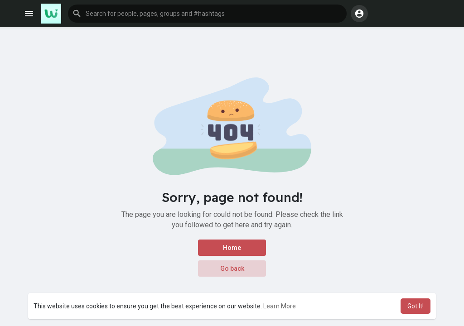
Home (232, 247)
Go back (232, 268)
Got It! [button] (415, 306)
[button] (207, 14)
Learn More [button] (279, 306)
